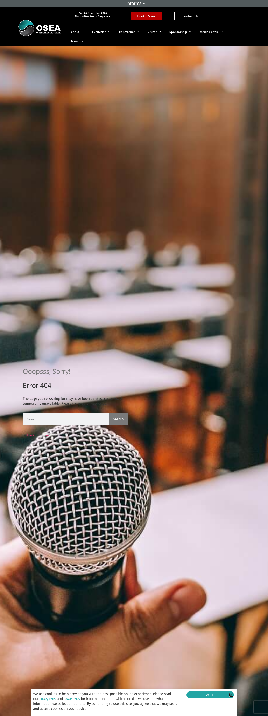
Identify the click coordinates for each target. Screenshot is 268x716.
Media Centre (211, 32)
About (77, 32)
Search (118, 419)
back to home (38, 435)
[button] (231, 694)
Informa (134, 3)
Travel (77, 41)
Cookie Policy (72, 699)
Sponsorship (180, 32)
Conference (129, 32)
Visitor (154, 32)
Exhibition (101, 32)
